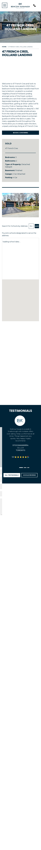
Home (4, 46)
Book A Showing (20, 133)
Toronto (20, 450)
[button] (21, 467)
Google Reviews (29, 475)
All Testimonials (12, 475)
